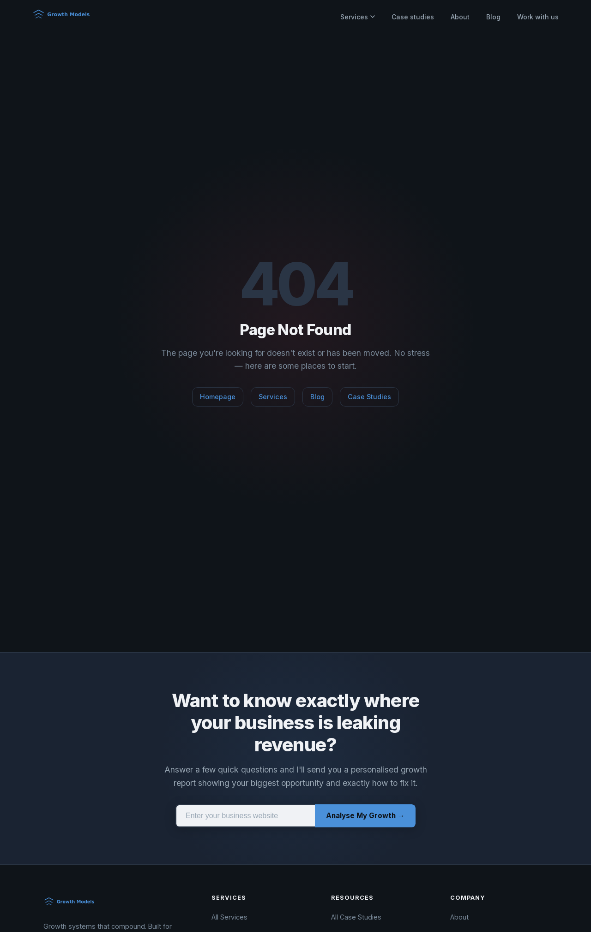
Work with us (538, 17)
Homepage (217, 397)
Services (357, 17)
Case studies (413, 17)
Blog (493, 17)
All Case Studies (356, 917)
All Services (229, 917)
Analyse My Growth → (365, 815)
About (460, 17)
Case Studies (369, 397)
